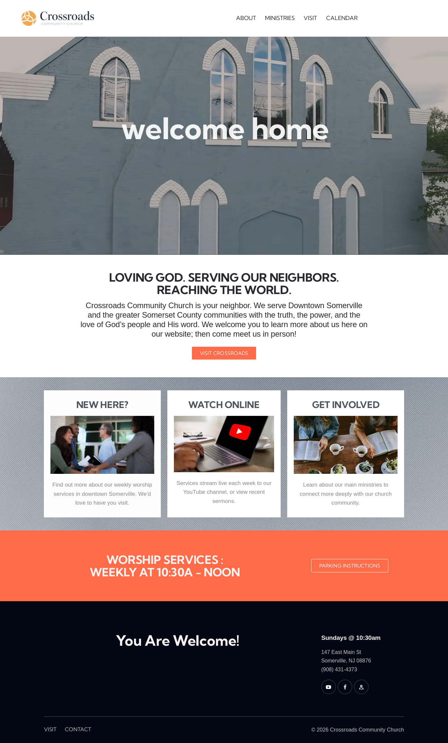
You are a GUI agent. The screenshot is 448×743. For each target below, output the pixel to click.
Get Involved (346, 404)
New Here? (102, 404)
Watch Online (224, 404)
